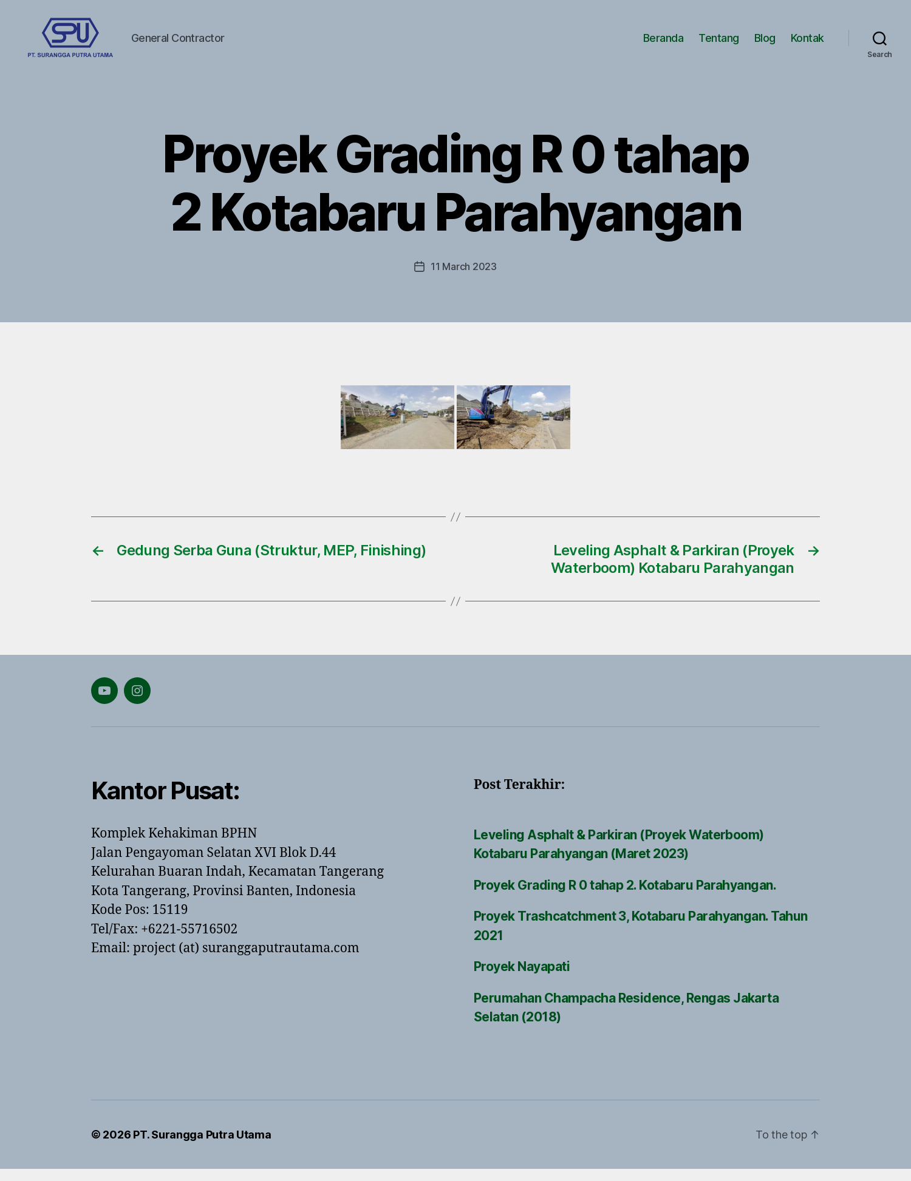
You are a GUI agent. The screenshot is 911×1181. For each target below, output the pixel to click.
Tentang (718, 44)
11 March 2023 (464, 278)
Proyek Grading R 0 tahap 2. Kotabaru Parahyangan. (625, 897)
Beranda (663, 44)
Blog (765, 44)
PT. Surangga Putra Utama (202, 1146)
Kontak (807, 44)
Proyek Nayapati (522, 978)
